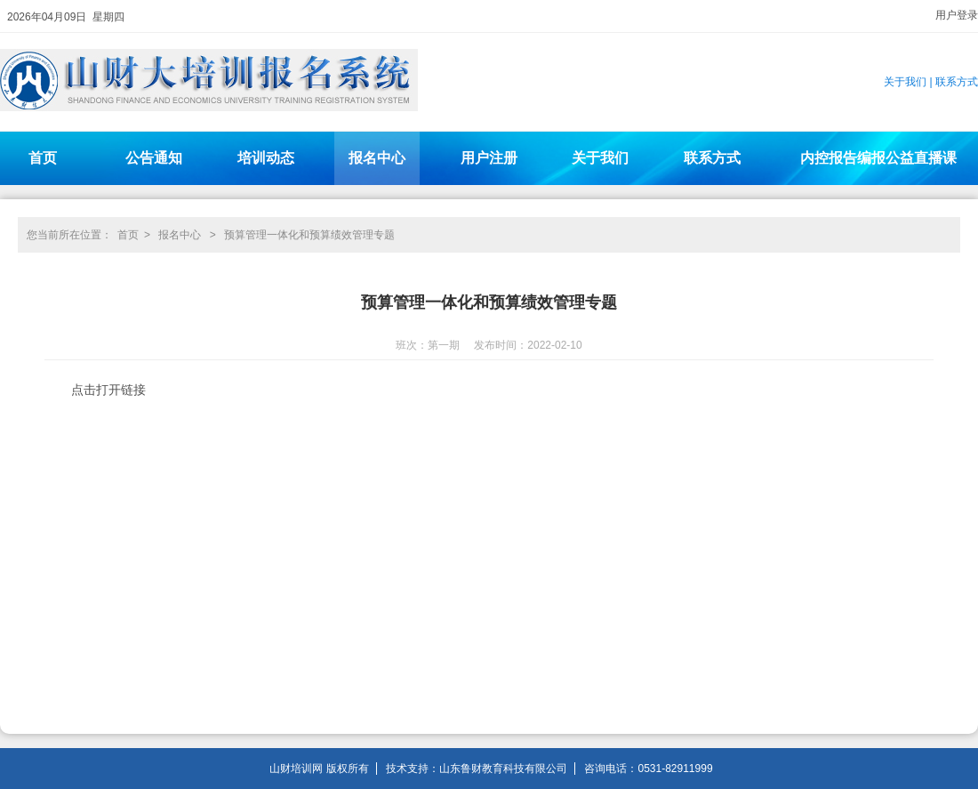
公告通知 (153, 157)
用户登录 (956, 15)
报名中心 (377, 157)
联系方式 (956, 82)
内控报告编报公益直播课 (878, 157)
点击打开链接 (108, 389)
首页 (42, 157)
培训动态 (265, 157)
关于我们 (905, 82)
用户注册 (489, 157)
